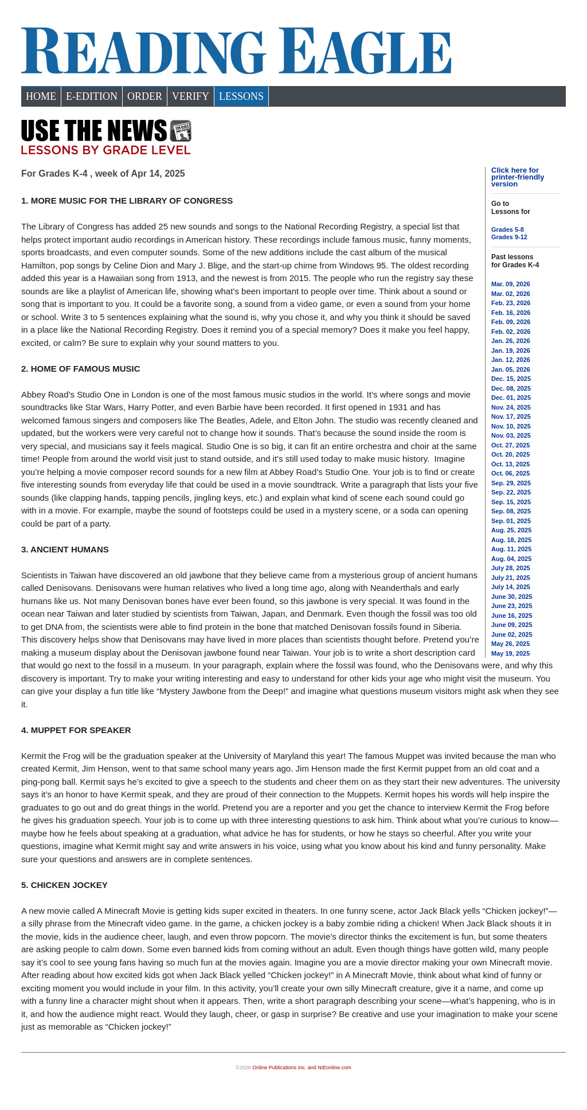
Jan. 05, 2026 (510, 369)
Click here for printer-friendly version (517, 177)
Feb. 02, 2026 (511, 331)
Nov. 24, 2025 (511, 407)
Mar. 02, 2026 (510, 293)
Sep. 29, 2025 (511, 483)
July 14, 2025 (510, 586)
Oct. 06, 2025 (510, 473)
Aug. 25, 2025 (511, 530)
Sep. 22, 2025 (511, 492)
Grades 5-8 (507, 229)
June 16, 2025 (512, 615)
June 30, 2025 (512, 596)
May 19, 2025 (510, 653)
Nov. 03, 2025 (511, 435)
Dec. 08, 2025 (511, 388)
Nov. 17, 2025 (511, 416)
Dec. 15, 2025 (511, 378)
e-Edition (92, 96)
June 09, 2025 (512, 624)
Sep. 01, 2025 (511, 520)
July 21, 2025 (510, 577)
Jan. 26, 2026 (510, 340)
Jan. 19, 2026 (510, 350)
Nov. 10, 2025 (511, 426)
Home (41, 96)
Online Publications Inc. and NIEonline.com (301, 1067)
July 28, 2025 (510, 567)
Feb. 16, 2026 (511, 312)
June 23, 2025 (512, 605)
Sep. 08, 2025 (511, 511)
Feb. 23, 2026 (511, 302)
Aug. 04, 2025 (511, 558)
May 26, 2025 (510, 643)
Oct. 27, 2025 (510, 445)
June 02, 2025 (512, 634)
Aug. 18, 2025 (511, 539)
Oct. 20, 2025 (510, 454)
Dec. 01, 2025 (511, 397)
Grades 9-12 (509, 236)
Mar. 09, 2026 (510, 284)
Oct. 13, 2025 (510, 464)
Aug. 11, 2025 (511, 549)
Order (144, 96)
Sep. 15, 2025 (511, 501)
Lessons (241, 96)
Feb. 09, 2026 (511, 321)
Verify (190, 96)
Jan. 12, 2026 (510, 359)
